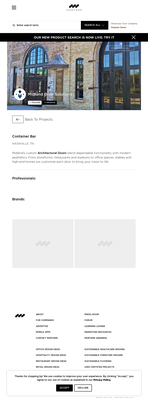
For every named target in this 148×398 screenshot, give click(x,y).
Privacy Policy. (102, 379)
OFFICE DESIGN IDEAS (48, 349)
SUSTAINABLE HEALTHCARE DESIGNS (104, 349)
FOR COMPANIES (45, 320)
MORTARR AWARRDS (95, 338)
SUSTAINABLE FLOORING (97, 361)
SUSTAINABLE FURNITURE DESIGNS (103, 355)
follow (35, 102)
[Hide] (133, 37)
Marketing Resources (97, 332)
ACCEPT (64, 388)
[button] (14, 7)
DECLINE (83, 388)
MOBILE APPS (43, 332)
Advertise (42, 326)
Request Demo (118, 27)
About (40, 314)
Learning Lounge (94, 326)
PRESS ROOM (91, 314)
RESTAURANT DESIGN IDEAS (51, 361)
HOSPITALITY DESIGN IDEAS (51, 355)
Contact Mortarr (47, 338)
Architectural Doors (52, 153)
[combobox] (94, 25)
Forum (88, 320)
